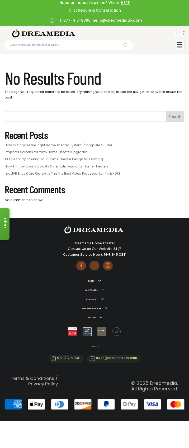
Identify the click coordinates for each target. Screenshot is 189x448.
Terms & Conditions (32, 405)
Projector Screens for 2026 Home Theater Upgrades (46, 155)
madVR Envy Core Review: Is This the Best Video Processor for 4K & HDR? (63, 176)
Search (174, 120)
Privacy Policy (43, 411)
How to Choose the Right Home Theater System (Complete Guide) (58, 148)
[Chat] (5, 224)
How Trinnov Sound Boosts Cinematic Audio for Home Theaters (56, 169)
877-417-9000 (69, 385)
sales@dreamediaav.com (116, 385)
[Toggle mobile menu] (179, 48)
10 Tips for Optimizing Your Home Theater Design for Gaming (54, 162)
